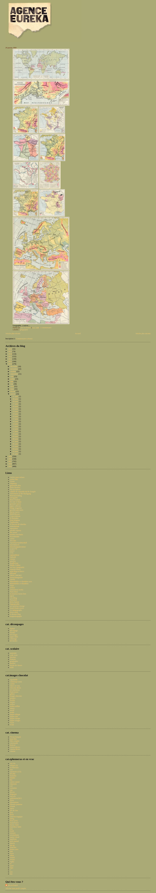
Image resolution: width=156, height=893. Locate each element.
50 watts (13, 541)
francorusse (14, 692)
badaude (13, 557)
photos (12, 843)
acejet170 (13, 549)
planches (13, 847)
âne (11, 874)
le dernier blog (15, 614)
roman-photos (15, 747)
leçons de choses (16, 665)
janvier (13, 394)
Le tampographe (16, 610)
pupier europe (15, 718)
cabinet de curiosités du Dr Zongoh (22, 492)
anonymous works (16, 590)
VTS (11, 553)
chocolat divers (15, 688)
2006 (10, 464)
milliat (12, 704)
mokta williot (15, 706)
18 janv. (16, 416)
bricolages (13, 635)
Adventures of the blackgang (20, 494)
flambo (12, 633)
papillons (13, 839)
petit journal (14, 841)
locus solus (14, 612)
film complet (14, 741)
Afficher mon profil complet (15, 888)
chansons (13, 784)
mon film (13, 739)
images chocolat (16, 696)
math (12, 667)
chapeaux (13, 483)
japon (12, 596)
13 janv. (16, 426)
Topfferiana (14, 522)
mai (12, 384)
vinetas (12, 559)
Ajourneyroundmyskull (18, 543)
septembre (14, 374)
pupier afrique (15, 714)
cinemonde (14, 743)
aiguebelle (13, 680)
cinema (12, 751)
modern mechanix (16, 534)
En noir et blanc (16, 502)
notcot (12, 551)
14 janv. (16, 424)
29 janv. (16, 401)
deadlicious (14, 563)
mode (12, 831)
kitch (12, 815)
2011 (10, 361)
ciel (11, 786)
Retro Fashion (15, 500)
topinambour (14, 555)
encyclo (13, 796)
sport (12, 866)
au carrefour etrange (17, 606)
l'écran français (15, 737)
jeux (11, 813)
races (12, 853)
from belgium (15, 520)
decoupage (14, 631)
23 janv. (16, 411)
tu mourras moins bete (18, 594)
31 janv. (16, 396)
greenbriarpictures (16, 510)
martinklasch (14, 545)
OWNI (12, 579)
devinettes (13, 641)
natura (12, 708)
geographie (14, 661)
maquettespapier (16, 616)
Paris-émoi (14, 592)
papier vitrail (14, 837)
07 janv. (16, 441)
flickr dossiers (15, 487)
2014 (10, 354)
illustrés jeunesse (16, 804)
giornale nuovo (15, 504)
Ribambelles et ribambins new (21, 581)
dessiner (13, 657)
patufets (13, 561)
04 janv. (16, 449)
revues (12, 860)
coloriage (13, 639)
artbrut (12, 588)
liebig (12, 819)
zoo (11, 872)
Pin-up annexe (15, 490)
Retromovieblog (16, 496)
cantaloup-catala (16, 682)
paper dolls (14, 637)
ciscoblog (13, 598)
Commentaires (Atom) (24, 339)
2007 (10, 461)
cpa (11, 790)
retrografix (14, 498)
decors (12, 792)
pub (11, 851)
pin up (12, 845)
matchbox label (15, 827)
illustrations (14, 802)
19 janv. (16, 414)
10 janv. (16, 434)
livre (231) (14, 821)
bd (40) (12, 774)
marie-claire (14, 825)
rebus (12, 855)
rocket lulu (14, 479)
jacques (12, 698)
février (13, 391)
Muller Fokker (15, 565)
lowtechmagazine (16, 577)
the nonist (13, 532)
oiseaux (13, 833)
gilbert (12, 694)
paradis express (15, 530)
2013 (10, 356)
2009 (10, 456)
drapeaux (13, 794)
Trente (12, 481)
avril (12, 386)
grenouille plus (15, 485)
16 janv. (16, 421)
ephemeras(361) (16, 798)
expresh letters (15, 569)
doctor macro (15, 512)
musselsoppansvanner (18, 547)
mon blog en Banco (17, 571)
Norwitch (13, 600)
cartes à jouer (15, 782)
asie (11, 770)
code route (14, 655)
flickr (12, 800)
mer (11, 829)
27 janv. (16, 404)
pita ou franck (13, 885)
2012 (10, 359)
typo (11, 868)
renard (12, 857)
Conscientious (15, 516)
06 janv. (16, 444)
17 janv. (16, 419)
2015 (10, 351)
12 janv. (16, 429)
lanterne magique (16, 817)
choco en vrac (15, 686)
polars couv (14, 849)
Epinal (12, 629)
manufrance (14, 823)
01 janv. (16, 454)
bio (11, 780)
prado (12, 712)
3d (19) (12, 763)
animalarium (14, 526)
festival (12, 745)
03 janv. (16, 451)
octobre (13, 371)
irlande (12, 806)
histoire (12, 663)
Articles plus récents (12, 333)
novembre (14, 369)
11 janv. (16, 431)
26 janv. (16, 406)
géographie (24, 330)
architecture (14, 768)
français (13, 659)
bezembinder (14, 537)
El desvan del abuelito (18, 524)
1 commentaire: (46, 328)
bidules (12, 778)
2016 (10, 349)
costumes (13, 788)
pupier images (15, 721)
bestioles (13, 776)
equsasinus (14, 528)
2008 (10, 459)
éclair (12, 725)
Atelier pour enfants (17, 477)
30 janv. (16, 399)
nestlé (12, 710)
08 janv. (16, 439)
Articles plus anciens (143, 333)
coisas (12, 539)
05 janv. (16, 446)
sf (10, 864)
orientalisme (14, 835)
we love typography (17, 567)
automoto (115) (15, 772)
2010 (10, 364)
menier (12, 702)
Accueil (78, 333)
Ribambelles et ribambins (19, 584)
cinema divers (15, 749)
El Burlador (14, 518)
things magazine (16, 508)
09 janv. (16, 436)
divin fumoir (14, 602)
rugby (12, 862)
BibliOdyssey (15, 514)
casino (12, 684)
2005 (10, 466)
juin (12, 381)
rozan (12, 723)
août (12, 376)
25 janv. (16, 409)
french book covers (17, 608)
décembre (14, 366)
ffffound (13, 573)
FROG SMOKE (16, 575)
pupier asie (14, 716)
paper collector (15, 506)
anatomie (13, 653)
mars (12, 389)
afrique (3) (14, 765)
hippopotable (15, 604)
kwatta (12, 700)
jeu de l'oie (14, 810)
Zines (12, 586)
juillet (12, 379)
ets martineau (15, 690)
